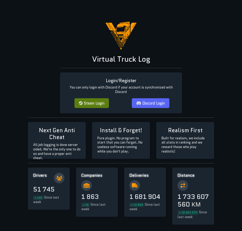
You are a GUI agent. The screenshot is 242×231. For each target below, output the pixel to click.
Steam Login (91, 103)
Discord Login (150, 103)
